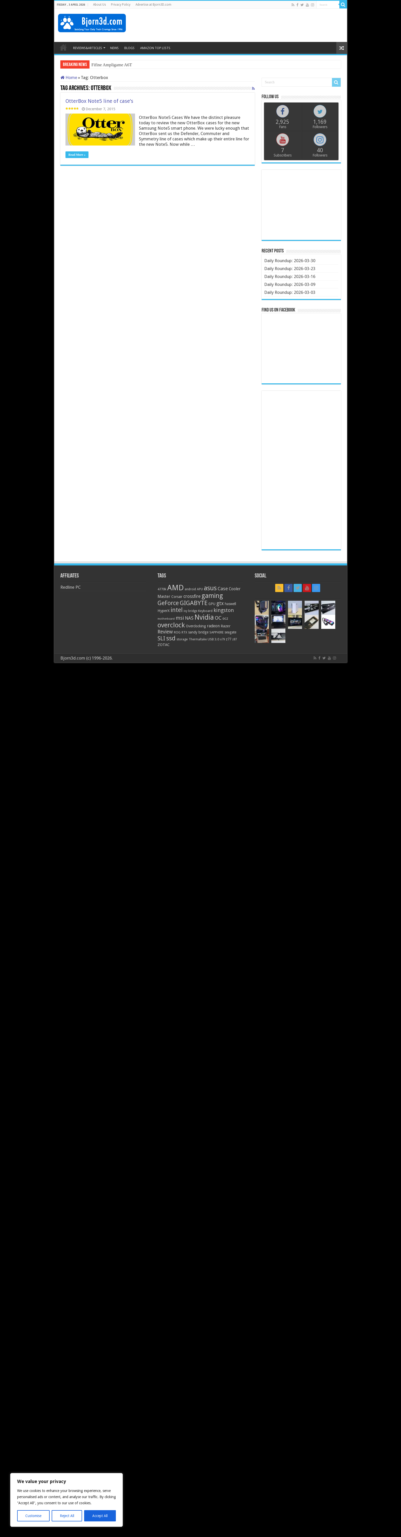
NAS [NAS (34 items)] (189, 618)
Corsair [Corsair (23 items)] (176, 597)
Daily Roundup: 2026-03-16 (289, 276)
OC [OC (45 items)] (218, 618)
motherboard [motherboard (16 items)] (166, 618)
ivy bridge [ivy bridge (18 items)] (190, 611)
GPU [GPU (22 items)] (211, 604)
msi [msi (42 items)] (180, 618)
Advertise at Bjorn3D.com (153, 4)
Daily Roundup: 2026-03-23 (289, 268)
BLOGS (129, 48)
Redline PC (70, 587)
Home (68, 77)
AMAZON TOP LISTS (155, 48)
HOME (63, 47)
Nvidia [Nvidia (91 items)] (204, 617)
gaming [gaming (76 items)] (212, 595)
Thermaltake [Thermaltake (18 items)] (198, 639)
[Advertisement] (250, 25)
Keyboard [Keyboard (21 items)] (205, 611)
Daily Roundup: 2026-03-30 (289, 260)
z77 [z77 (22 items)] (228, 639)
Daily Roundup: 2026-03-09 (289, 284)
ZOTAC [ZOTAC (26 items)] (164, 644)
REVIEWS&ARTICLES (87, 48)
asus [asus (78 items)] (210, 588)
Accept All (100, 1516)
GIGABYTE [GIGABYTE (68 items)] (193, 603)
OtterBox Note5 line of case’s (99, 101)
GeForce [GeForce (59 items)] (168, 603)
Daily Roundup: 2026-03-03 (289, 292)
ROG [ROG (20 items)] (177, 632)
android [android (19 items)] (190, 589)
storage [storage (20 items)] (182, 639)
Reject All (67, 1516)
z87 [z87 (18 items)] (234, 639)
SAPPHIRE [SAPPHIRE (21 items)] (216, 632)
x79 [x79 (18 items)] (222, 639)
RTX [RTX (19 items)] (184, 632)
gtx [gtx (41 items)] (220, 603)
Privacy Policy (120, 4)
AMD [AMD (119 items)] (175, 587)
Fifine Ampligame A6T (112, 64)
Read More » (77, 155)
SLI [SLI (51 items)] (161, 638)
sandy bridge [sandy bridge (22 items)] (198, 632)
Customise (33, 1516)
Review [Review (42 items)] (165, 632)
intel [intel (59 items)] (177, 610)
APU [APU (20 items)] (200, 589)
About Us (99, 4)
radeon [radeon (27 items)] (213, 626)
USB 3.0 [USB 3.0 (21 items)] (213, 639)
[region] (66, 1500)
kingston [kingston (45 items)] (224, 610)
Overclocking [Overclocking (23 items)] (196, 626)
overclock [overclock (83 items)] (171, 625)
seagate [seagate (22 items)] (230, 632)
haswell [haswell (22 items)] (230, 604)
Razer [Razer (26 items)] (225, 626)
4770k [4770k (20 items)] (162, 589)
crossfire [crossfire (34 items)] (192, 596)
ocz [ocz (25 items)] (225, 618)
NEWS (114, 48)
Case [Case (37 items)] (223, 588)
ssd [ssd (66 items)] (170, 638)
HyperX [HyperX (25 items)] (164, 610)
